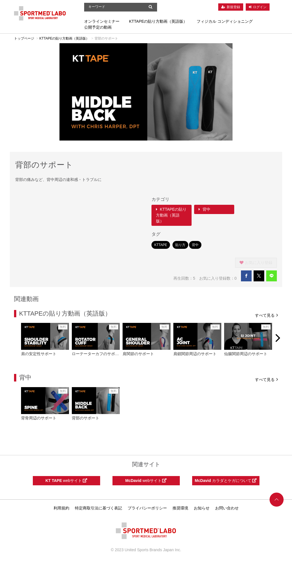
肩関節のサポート (138, 353)
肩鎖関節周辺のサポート (195, 353)
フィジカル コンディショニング (225, 21)
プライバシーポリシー (147, 508)
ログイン (259, 7)
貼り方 (180, 245)
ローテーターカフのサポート (97, 353)
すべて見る (266, 314)
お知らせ (202, 508)
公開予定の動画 (98, 27)
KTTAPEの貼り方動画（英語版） (158, 21)
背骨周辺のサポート (38, 418)
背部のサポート (85, 418)
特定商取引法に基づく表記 (98, 508)
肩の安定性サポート (38, 353)
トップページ (24, 38)
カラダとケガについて (225, 480)
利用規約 (61, 508)
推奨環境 (180, 508)
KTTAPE (160, 245)
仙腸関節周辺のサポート (245, 353)
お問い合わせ (227, 508)
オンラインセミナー (101, 21)
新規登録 (233, 7)
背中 (204, 209)
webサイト (66, 480)
